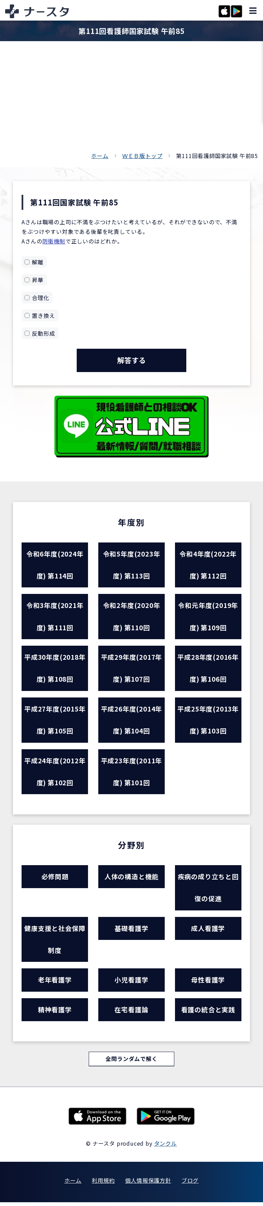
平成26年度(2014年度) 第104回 (131, 721)
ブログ (190, 1184)
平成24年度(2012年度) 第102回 (55, 773)
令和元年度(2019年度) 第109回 (208, 617)
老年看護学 (55, 983)
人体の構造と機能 (131, 879)
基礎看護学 (131, 931)
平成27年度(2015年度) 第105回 (55, 721)
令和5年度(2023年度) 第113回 (131, 565)
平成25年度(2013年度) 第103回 (208, 721)
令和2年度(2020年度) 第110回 (131, 617)
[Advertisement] (131, 99)
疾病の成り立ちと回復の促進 (208, 890)
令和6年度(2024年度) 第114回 (55, 565)
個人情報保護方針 (148, 1184)
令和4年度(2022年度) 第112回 (208, 565)
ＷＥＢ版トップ (142, 156)
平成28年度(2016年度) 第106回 (208, 669)
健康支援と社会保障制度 (54, 942)
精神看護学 (55, 1013)
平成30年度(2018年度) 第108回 (55, 669)
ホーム (99, 156)
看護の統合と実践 (208, 1013)
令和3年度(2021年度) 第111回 (55, 617)
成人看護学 (208, 931)
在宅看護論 (131, 1013)
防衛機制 (53, 241)
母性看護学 (208, 983)
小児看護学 (131, 983)
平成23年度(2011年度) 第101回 (131, 773)
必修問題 (54, 879)
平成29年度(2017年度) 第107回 (131, 669)
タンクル (165, 1147)
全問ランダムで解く (131, 1063)
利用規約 (103, 1184)
